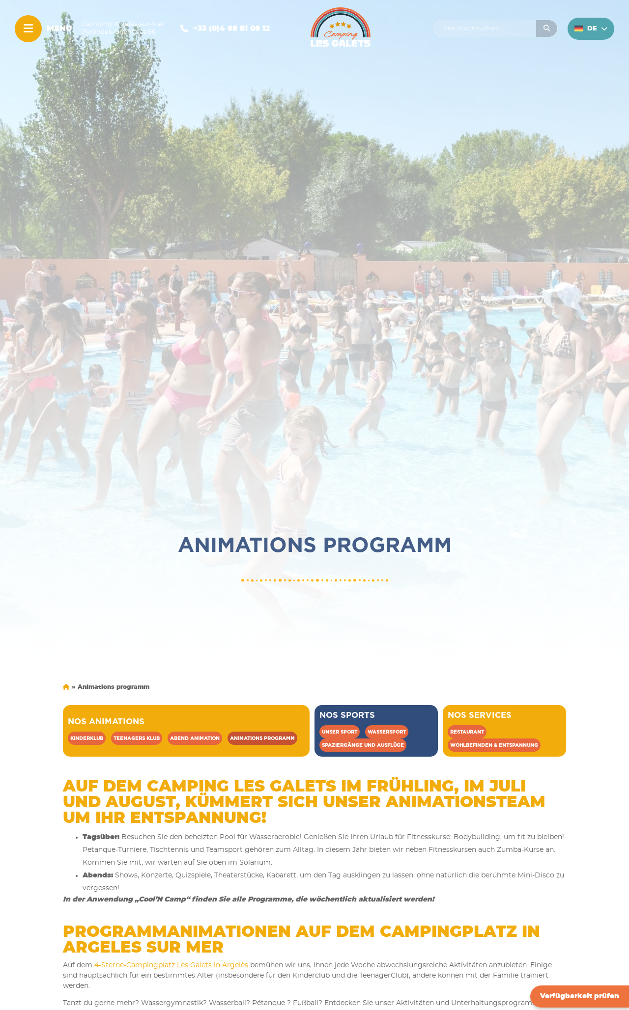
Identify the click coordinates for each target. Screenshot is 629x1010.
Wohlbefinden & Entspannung (494, 745)
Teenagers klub (137, 738)
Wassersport (387, 732)
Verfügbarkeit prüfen (579, 996)
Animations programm (262, 738)
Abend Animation (195, 738)
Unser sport (339, 732)
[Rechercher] (546, 28)
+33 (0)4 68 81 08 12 (231, 28)
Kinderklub (86, 738)
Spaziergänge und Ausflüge (363, 745)
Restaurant (467, 732)
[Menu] (28, 28)
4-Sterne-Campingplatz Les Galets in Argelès (171, 965)
